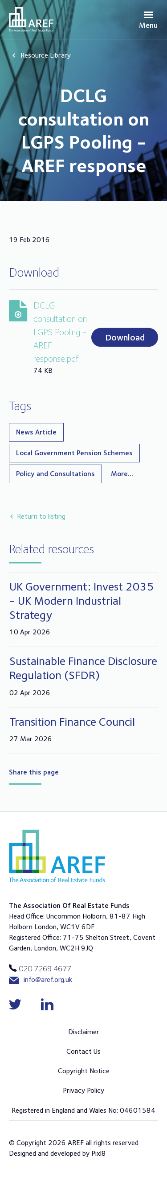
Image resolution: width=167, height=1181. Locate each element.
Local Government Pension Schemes (74, 453)
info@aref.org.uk (41, 980)
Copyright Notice (84, 1071)
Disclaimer (83, 1032)
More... (122, 473)
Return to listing (41, 516)
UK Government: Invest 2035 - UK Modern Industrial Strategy (81, 600)
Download (125, 337)
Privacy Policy (83, 1090)
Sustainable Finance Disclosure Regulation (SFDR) (83, 668)
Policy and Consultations (55, 473)
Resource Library (45, 55)
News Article (36, 432)
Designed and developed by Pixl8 (57, 1153)
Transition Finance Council (72, 721)
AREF (31, 19)
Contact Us (83, 1051)
